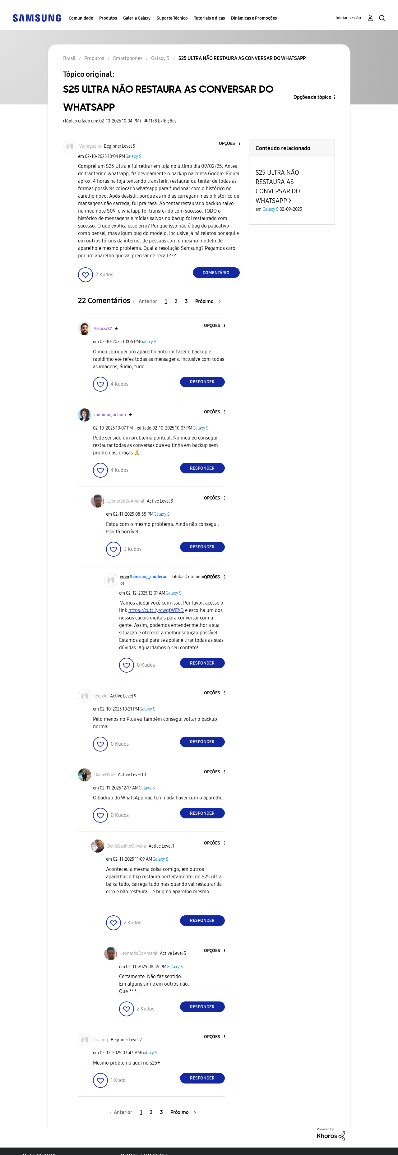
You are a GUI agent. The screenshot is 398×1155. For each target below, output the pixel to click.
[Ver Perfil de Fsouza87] (103, 328)
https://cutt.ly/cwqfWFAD (156, 610)
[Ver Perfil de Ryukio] (101, 696)
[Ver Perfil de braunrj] (101, 1039)
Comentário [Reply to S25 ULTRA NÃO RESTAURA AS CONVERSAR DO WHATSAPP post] (216, 272)
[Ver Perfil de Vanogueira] (90, 146)
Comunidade (81, 18)
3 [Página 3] (186, 301)
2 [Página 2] (176, 301)
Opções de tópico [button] (312, 97)
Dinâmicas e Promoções (254, 18)
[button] (229, 144)
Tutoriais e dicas (209, 18)
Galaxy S (133, 156)
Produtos (108, 18)
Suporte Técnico (172, 18)
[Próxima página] (208, 301)
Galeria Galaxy (136, 18)
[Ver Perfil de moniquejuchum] (110, 414)
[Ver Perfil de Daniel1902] (104, 774)
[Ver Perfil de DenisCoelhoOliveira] (126, 846)
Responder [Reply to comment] (202, 381)
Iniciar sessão (348, 18)
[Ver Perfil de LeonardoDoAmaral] (125, 501)
